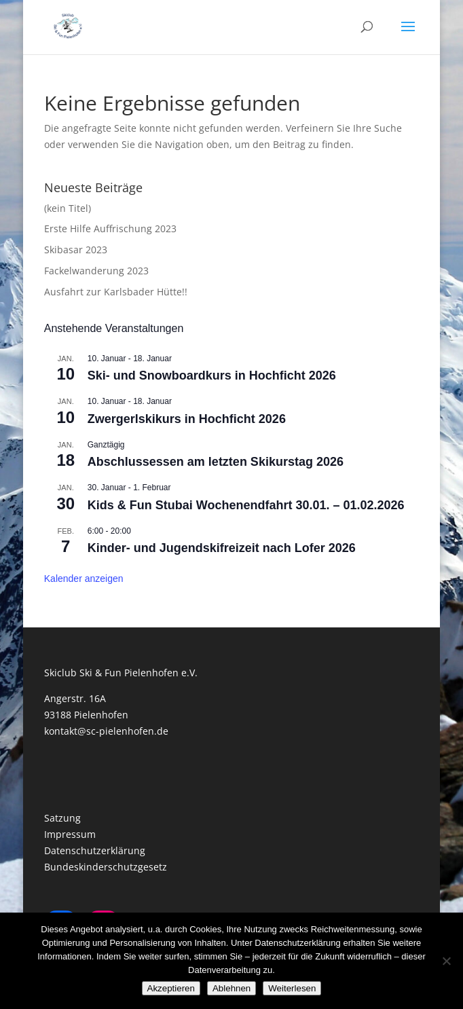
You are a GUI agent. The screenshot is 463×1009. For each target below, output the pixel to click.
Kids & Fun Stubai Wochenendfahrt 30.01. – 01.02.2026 (246, 505)
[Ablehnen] (446, 961)
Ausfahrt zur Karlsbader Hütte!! (115, 291)
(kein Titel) (67, 208)
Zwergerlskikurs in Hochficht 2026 (187, 419)
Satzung (62, 817)
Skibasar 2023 (75, 249)
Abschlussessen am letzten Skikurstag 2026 (216, 462)
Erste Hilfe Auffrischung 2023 (110, 228)
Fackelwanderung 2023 (96, 270)
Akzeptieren (171, 988)
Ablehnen (231, 988)
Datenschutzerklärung (94, 850)
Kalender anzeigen (84, 578)
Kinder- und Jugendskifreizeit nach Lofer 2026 (222, 548)
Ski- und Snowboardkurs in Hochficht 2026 (212, 375)
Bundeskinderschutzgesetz (105, 866)
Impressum (70, 834)
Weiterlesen (292, 988)
